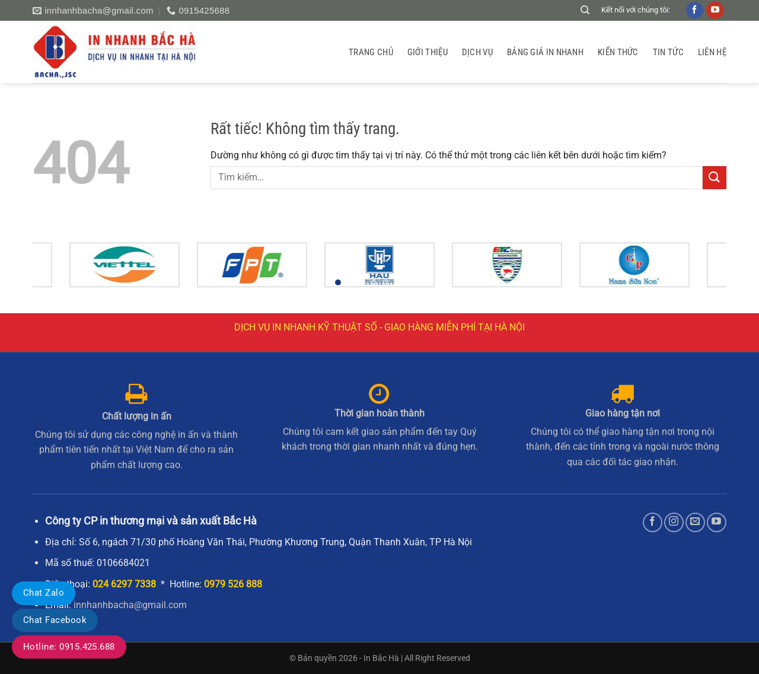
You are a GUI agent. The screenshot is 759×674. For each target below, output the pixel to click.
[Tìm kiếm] (585, 10)
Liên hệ (712, 52)
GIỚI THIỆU (427, 52)
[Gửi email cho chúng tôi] (695, 522)
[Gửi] (714, 177)
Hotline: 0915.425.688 (69, 646)
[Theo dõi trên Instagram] (674, 522)
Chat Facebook (55, 620)
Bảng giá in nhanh (545, 52)
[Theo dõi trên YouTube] (716, 522)
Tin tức (668, 52)
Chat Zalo (43, 592)
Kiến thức (618, 52)
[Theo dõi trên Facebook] (652, 522)
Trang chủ (371, 52)
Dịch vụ (477, 52)
